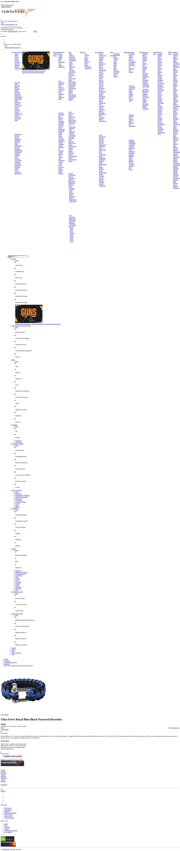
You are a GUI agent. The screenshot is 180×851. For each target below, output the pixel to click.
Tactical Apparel (160, 53)
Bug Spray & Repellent (132, 67)
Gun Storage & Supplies (61, 82)
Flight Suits (71, 143)
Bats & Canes (101, 100)
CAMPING (15, 508)
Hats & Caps (71, 190)
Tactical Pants (160, 56)
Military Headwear (176, 130)
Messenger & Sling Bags (22, 495)
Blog (13, 651)
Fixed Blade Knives (102, 71)
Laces (71, 241)
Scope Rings (60, 135)
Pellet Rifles (18, 99)
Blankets (131, 123)
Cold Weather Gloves (72, 157)
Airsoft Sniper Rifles (18, 67)
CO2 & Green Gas (18, 116)
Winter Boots (72, 237)
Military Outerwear (176, 156)
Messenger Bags (117, 56)
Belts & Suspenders (71, 177)
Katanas (101, 181)
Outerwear (71, 86)
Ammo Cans (60, 91)
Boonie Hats (72, 200)
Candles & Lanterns (132, 145)
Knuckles (101, 98)
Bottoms (70, 73)
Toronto (3, 775)
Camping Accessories (132, 86)
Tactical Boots (160, 92)
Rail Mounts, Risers (60, 118)
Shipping (7, 811)
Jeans (70, 80)
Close (35, 31)
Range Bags (115, 64)
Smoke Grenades (61, 143)
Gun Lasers (60, 64)
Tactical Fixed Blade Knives (161, 124)
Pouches (116, 73)
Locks (144, 102)
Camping (126, 52)
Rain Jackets (72, 95)
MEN (13, 360)
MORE (14, 549)
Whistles (145, 105)
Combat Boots (72, 234)
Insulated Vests (71, 114)
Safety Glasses (60, 169)
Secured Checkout (6, 24)
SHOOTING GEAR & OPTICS (21, 326)
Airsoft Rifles (17, 54)
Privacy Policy (8, 814)
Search (3, 27)
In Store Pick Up (9, 818)
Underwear (72, 135)
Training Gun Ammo (18, 159)
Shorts (86, 65)
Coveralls (145, 73)
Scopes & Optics (61, 53)
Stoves (131, 169)
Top (86, 53)
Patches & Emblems (145, 53)
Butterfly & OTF (102, 115)
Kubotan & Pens (102, 103)
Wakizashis (102, 186)
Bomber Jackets (70, 90)
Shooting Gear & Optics (55, 54)
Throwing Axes (102, 147)
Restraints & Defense (102, 92)
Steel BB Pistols (17, 86)
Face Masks (72, 225)
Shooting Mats (61, 98)
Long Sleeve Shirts (71, 63)
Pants (86, 63)
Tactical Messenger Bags (161, 103)
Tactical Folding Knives (160, 119)
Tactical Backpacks (161, 85)
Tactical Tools (160, 115)
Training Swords (101, 183)
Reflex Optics (60, 58)
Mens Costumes (145, 79)
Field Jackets (72, 88)
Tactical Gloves (160, 76)
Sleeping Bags (131, 120)
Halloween (145, 77)
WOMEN (14, 425)
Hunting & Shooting (18, 166)
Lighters (144, 100)
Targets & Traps (61, 95)
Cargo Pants (71, 78)
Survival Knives (101, 85)
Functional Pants (71, 76)
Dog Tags (145, 89)
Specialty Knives (101, 107)
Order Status (8, 809)
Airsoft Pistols (17, 58)
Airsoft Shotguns (17, 64)
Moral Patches (144, 56)
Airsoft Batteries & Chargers (34, 71)
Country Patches (144, 59)
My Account (8, 808)
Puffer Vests (71, 122)
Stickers (144, 67)
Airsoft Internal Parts (60, 154)
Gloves (70, 145)
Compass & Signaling (132, 63)
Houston (3, 791)
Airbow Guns (17, 169)
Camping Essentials (132, 53)
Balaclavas (72, 218)
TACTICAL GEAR (17, 592)
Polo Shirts (72, 72)
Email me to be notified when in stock (12, 760)
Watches (70, 185)
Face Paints (145, 97)
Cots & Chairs (131, 99)
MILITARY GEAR (17, 614)
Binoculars (61, 67)
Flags (144, 99)
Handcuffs (102, 96)
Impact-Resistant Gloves (71, 153)
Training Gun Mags (18, 163)
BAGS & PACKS (17, 490)
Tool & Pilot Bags (117, 70)
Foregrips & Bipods (61, 122)
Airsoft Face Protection (61, 158)
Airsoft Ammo (17, 108)
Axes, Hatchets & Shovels (102, 136)
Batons (101, 95)
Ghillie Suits (131, 96)
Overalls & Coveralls (71, 137)
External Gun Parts (61, 113)
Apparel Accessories (71, 174)
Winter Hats (72, 201)
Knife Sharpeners (102, 157)
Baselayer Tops (72, 129)
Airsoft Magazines (18, 138)
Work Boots (71, 231)
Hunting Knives (101, 82)
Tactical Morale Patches (160, 111)
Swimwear (88, 67)
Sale (13, 654)
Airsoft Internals (39, 72)
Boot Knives (102, 121)
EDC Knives (102, 55)
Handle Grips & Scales (101, 169)
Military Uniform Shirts (175, 96)
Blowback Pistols (27, 71)
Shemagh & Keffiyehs (72, 221)
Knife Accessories (102, 153)
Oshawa (3, 781)
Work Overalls (70, 140)
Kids (143, 70)
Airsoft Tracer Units (60, 163)
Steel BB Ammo (17, 111)
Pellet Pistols (18, 97)
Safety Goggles (60, 172)
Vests (70, 112)
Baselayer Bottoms (72, 132)
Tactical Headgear (160, 79)
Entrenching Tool (102, 150)
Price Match (7, 832)
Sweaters (71, 70)
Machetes (101, 113)
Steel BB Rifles (17, 90)
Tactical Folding (101, 58)
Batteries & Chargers (145, 91)
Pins (143, 65)
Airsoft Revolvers (18, 61)
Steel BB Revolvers (18, 93)
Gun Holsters (60, 86)
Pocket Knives (101, 61)
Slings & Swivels (61, 125)
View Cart (14, 24)
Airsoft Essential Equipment (61, 139)
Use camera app (17, 31)
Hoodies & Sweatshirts (72, 59)
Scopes (60, 55)
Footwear (71, 227)
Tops (70, 54)
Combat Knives (101, 74)
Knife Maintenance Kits (102, 164)
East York (3, 773)
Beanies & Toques (72, 197)
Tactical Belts (160, 72)
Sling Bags (115, 67)
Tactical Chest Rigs (161, 89)
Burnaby (3, 771)
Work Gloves (72, 146)
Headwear (72, 188)
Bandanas (72, 223)
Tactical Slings (160, 95)
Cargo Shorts (72, 83)
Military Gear (170, 53)
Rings (70, 186)
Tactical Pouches (160, 107)
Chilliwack (4, 785)
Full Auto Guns (37, 71)
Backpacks (117, 53)
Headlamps (132, 143)
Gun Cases (61, 89)
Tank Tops (72, 57)
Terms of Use (8, 816)
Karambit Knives (101, 118)
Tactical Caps (160, 69)
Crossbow (17, 172)
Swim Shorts (72, 85)
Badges (144, 68)
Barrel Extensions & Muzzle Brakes (61, 130)
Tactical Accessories (161, 82)
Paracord (131, 89)
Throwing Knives (102, 110)
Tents (130, 118)
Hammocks (132, 126)
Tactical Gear (155, 53)
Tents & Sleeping (131, 115)
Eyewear (61, 167)
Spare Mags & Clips (18, 135)
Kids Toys (18, 588)
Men (69, 52)
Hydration (132, 148)
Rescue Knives (101, 67)
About (13, 649)
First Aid (131, 60)
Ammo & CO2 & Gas (18, 104)
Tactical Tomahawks (102, 144)
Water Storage (131, 159)
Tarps (130, 91)
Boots (71, 228)
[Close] (2, 30)
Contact (6, 829)
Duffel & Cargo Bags (116, 60)
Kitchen (131, 161)
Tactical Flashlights (161, 128)
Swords (101, 179)
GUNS (14, 259)
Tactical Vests (160, 66)
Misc (16, 590)
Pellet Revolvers (18, 101)
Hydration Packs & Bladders (132, 154)
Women (82, 52)
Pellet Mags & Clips (18, 146)
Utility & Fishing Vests (72, 119)
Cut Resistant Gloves (72, 160)
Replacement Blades (103, 173)
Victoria (3, 780)
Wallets (116, 76)
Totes (115, 75)
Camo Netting (131, 93)
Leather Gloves (70, 149)
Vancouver (4, 778)
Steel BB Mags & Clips (17, 142)
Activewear (88, 68)
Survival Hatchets (101, 140)
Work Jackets (72, 96)
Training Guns (17, 156)
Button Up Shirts (72, 67)
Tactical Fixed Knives (101, 78)
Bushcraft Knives (102, 89)
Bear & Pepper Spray (131, 57)
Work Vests (71, 117)
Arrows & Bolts (17, 119)
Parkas (70, 93)
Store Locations (16, 653)
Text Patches (144, 63)
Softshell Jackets (71, 99)
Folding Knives (101, 53)
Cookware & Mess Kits (132, 166)
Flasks (144, 107)
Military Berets (71, 194)
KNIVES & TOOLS (17, 444)
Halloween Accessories (145, 85)
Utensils (131, 163)
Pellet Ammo (18, 114)
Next (6, 715)
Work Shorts (72, 82)
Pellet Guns (18, 96)
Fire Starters (131, 71)
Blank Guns (18, 173)
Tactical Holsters (160, 99)
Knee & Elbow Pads (71, 181)
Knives (97, 52)
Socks (71, 240)
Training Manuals (144, 95)
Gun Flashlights (61, 61)
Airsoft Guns (18, 52)
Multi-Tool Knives (102, 64)
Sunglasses (71, 183)
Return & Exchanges (10, 813)
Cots (130, 124)
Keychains (145, 104)
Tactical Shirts (160, 59)
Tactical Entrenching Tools (161, 132)
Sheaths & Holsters (102, 160)
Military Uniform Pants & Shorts (175, 55)
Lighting (131, 140)
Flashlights (132, 142)
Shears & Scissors (101, 176)
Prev (2, 715)
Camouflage (5, 849)
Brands (14, 648)
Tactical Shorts (160, 63)
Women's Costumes (145, 82)
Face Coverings (72, 216)
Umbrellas (145, 109)
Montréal (3, 776)
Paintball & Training (18, 153)
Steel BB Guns (17, 83)
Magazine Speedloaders (18, 149)
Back (16, 260)
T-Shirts (71, 55)
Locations (7, 827)
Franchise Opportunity (10, 830)
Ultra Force (176, 728)
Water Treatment (132, 150)
